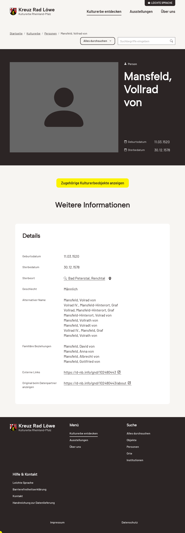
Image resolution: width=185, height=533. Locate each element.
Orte (129, 453)
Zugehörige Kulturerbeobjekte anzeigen (92, 183)
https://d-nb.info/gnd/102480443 (92, 372)
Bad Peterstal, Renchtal (84, 278)
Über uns (168, 11)
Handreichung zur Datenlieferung (34, 502)
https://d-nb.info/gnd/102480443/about (98, 383)
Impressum (57, 522)
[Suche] (143, 41)
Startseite (16, 33)
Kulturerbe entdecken (104, 11)
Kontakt (18, 496)
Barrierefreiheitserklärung (29, 489)
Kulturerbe (33, 33)
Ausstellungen (141, 11)
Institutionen (135, 460)
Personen (50, 33)
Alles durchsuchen (138, 433)
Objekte (132, 440)
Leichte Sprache (160, 2)
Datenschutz (130, 522)
